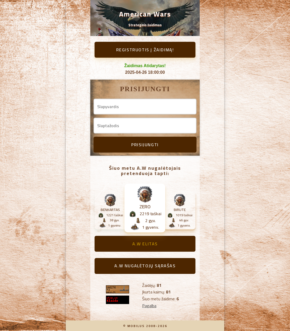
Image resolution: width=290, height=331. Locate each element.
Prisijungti (145, 145)
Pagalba (149, 306)
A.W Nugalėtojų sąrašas (144, 266)
